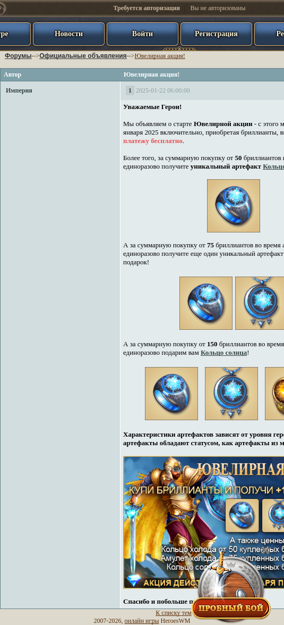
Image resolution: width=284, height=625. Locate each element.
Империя (19, 90)
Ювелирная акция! (159, 56)
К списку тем (173, 612)
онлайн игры (142, 620)
